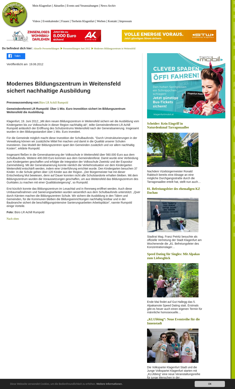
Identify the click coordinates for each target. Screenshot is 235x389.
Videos (36, 21)
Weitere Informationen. (109, 384)
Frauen (65, 21)
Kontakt (112, 21)
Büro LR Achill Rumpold (53, 102)
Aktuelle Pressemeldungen (46, 48)
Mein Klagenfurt (41, 5)
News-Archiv (108, 5)
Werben (101, 21)
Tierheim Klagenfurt (83, 21)
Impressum (125, 21)
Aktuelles (59, 5)
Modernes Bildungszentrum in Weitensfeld (114, 48)
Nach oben (13, 218)
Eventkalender (51, 21)
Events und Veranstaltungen (82, 5)
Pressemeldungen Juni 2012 (76, 48)
